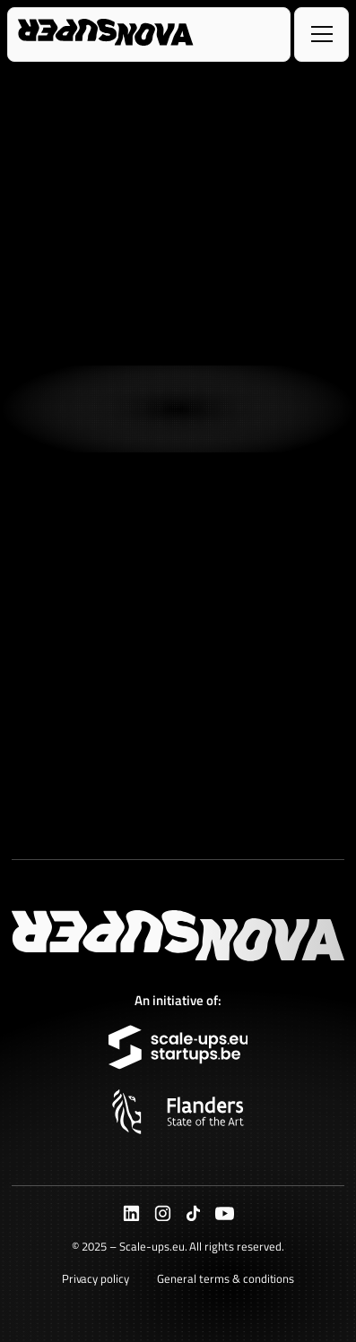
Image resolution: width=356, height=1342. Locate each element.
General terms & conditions (225, 1278)
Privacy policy (96, 1278)
